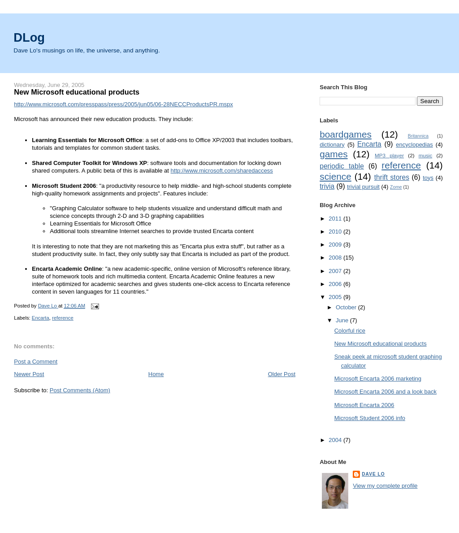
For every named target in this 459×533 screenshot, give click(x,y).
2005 (336, 297)
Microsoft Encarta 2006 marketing (377, 378)
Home (156, 374)
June (343, 320)
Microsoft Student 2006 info (369, 418)
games (333, 154)
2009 (336, 244)
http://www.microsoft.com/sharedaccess (222, 170)
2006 (336, 284)
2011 (336, 218)
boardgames (346, 134)
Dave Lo (373, 474)
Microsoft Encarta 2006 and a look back (385, 391)
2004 (336, 440)
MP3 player (389, 155)
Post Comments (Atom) (80, 390)
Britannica (418, 136)
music (426, 155)
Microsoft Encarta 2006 (364, 405)
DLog (29, 37)
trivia (327, 186)
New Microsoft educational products (380, 343)
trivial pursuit (363, 186)
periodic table (342, 166)
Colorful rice (349, 330)
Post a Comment (35, 361)
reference (63, 318)
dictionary (332, 144)
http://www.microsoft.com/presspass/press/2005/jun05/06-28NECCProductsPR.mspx (123, 104)
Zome (396, 187)
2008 (336, 257)
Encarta (40, 318)
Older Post (281, 374)
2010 (336, 231)
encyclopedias (414, 144)
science (335, 176)
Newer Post (29, 374)
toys (428, 177)
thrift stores (391, 177)
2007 (336, 271)
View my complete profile (385, 485)
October (347, 307)
